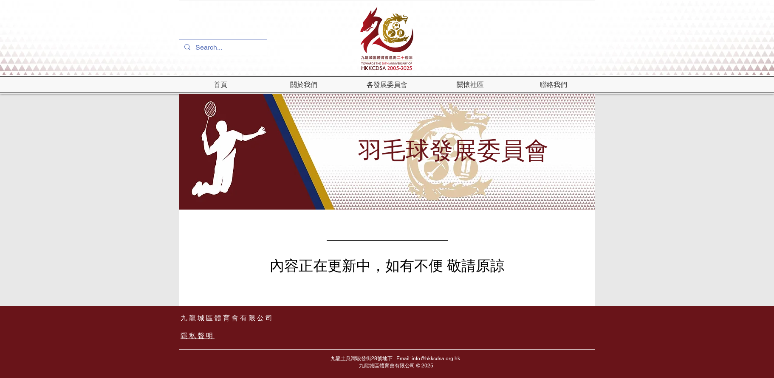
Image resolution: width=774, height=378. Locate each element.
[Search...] (222, 47)
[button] (303, 85)
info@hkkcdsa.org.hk (436, 358)
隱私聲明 (198, 336)
